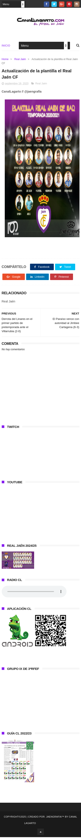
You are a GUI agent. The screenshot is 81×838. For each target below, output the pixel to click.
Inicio (6, 46)
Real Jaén (20, 59)
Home (5, 59)
